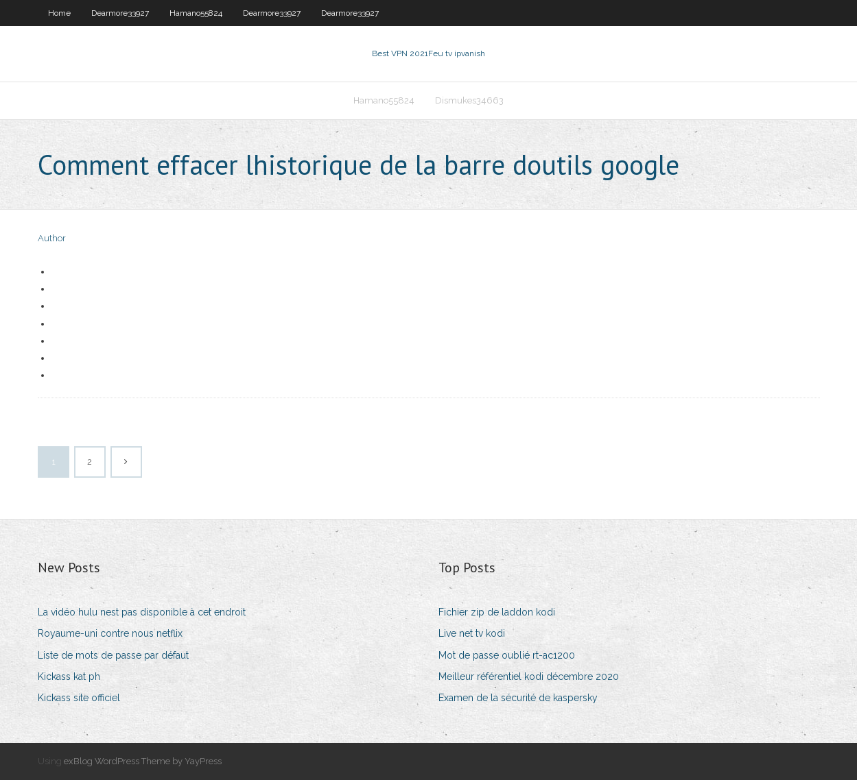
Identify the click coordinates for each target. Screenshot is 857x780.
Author (52, 238)
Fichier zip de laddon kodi (496, 612)
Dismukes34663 (469, 100)
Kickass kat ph (69, 676)
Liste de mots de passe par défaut (113, 655)
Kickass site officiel (79, 697)
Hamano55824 (195, 13)
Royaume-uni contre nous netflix (110, 633)
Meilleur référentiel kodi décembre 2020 (528, 676)
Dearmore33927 (120, 13)
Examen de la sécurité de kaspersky (518, 697)
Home (59, 13)
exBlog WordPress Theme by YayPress (143, 761)
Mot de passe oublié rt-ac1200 (506, 655)
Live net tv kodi (471, 633)
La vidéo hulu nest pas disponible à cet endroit (142, 612)
